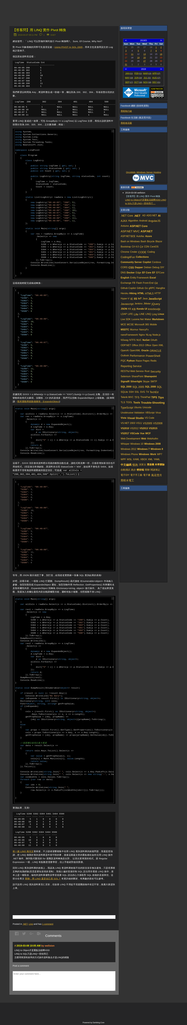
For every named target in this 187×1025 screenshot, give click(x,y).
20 (144, 57)
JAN (129, 73)
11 (132, 54)
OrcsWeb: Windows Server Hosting (143, 172)
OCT (138, 82)
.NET (25, 928)
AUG (156, 78)
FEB (138, 73)
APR (156, 73)
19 (138, 57)
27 (144, 61)
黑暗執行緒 (126, 111)
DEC (156, 82)
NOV (147, 82)
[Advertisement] (47, 902)
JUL (147, 78)
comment (47, 928)
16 (161, 54)
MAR (147, 73)
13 (144, 54)
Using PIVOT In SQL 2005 (68, 47)
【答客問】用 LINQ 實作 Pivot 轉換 (39, 30)
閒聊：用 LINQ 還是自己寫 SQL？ (43, 883)
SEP (129, 82)
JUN (138, 78)
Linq (31, 928)
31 (126, 64)
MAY (129, 78)
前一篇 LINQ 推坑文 (23, 855)
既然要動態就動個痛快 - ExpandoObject (38, 404)
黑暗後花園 (126, 123)
